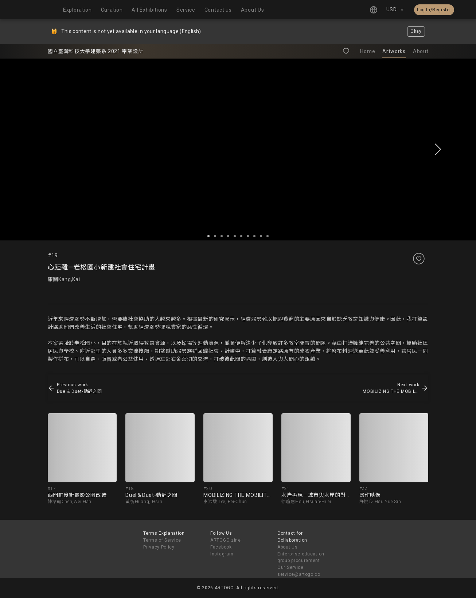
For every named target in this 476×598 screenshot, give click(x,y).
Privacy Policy (159, 547)
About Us (287, 547)
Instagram (221, 554)
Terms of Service (162, 540)
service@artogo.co (298, 574)
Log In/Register (434, 9)
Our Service (290, 567)
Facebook (221, 547)
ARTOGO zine (225, 540)
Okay (416, 31)
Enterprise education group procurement (300, 557)
